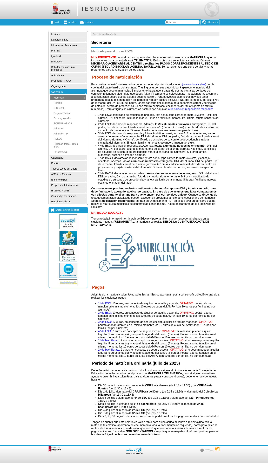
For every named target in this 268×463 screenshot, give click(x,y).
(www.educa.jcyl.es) (194, 84)
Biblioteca (56, 61)
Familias (56, 163)
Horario (58, 102)
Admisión (59, 128)
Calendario (57, 157)
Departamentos (59, 39)
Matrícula (59, 97)
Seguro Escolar (62, 113)
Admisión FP (61, 133)
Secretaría (57, 91)
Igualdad (56, 56)
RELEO (58, 138)
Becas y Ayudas (62, 118)
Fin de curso (60, 151)
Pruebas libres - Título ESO (66, 145)
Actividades (57, 75)
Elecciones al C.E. (61, 201)
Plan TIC (56, 50)
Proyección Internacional (64, 185)
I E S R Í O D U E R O (108, 9)
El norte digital (59, 179)
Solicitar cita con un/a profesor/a (63, 68)
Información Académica (64, 45)
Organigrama (58, 86)
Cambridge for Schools (63, 196)
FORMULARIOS (63, 123)
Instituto (55, 34)
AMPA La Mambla (61, 174)
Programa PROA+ (61, 80)
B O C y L (59, 108)
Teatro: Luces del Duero (64, 168)
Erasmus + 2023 (60, 190)
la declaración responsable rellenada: (190, 109)
